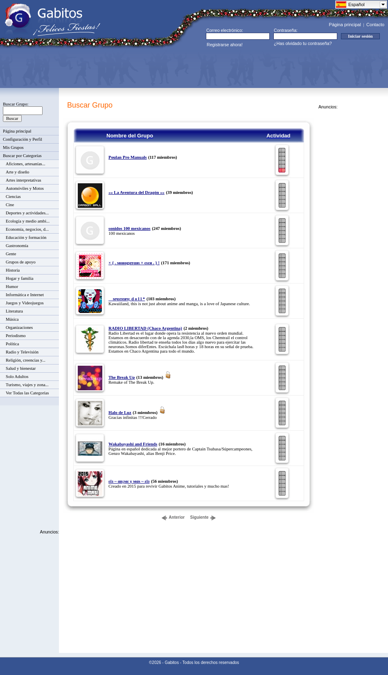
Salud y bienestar (21, 368)
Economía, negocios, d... (27, 229)
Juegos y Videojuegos (25, 303)
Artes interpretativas (23, 180)
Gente (11, 254)
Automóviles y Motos (25, 188)
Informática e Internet (25, 294)
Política (12, 344)
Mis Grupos (13, 147)
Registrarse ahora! (225, 44)
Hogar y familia (19, 278)
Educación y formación (26, 237)
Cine (10, 204)
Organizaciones (19, 327)
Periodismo (16, 335)
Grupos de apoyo (21, 262)
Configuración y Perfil (22, 139)
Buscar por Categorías (22, 155)
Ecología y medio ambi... (28, 221)
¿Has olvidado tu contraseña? (303, 43)
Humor (12, 286)
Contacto (375, 24)
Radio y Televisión (22, 352)
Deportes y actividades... (27, 213)
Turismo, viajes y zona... (27, 384)
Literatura (14, 311)
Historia (13, 270)
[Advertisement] (154, 68)
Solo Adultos (17, 376)
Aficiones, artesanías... (25, 164)
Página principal (345, 24)
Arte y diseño (17, 172)
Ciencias (13, 196)
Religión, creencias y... (25, 360)
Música (12, 319)
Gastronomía (17, 245)
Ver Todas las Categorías (27, 393)
